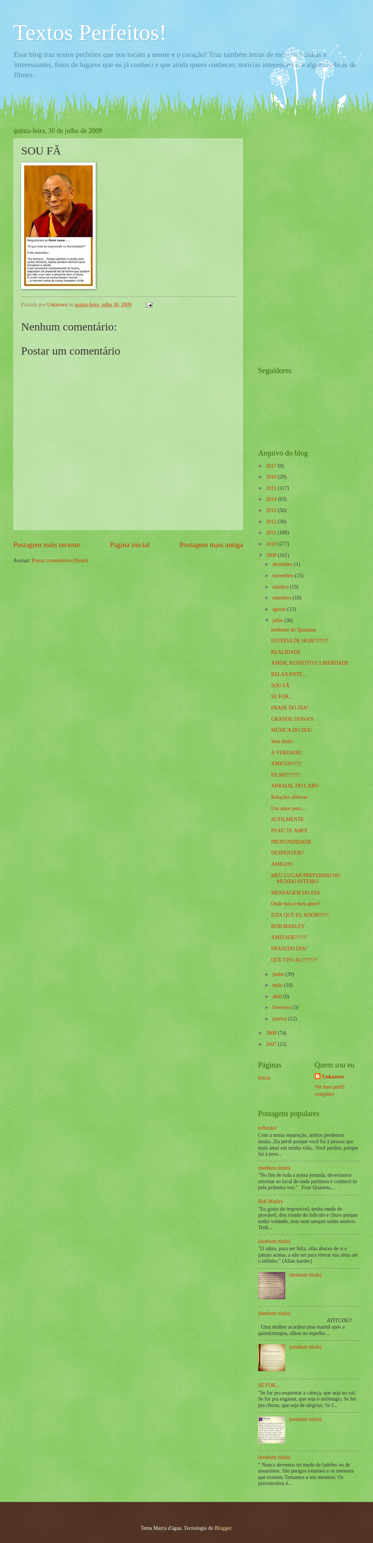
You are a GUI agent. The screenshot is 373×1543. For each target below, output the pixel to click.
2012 (272, 522)
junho (279, 974)
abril (277, 996)
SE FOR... (281, 696)
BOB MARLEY (288, 926)
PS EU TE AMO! (289, 830)
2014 (272, 499)
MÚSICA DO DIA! (291, 730)
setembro (282, 598)
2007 (272, 1044)
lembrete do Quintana (293, 630)
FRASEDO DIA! (289, 948)
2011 (272, 532)
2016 (272, 477)
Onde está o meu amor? (295, 904)
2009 (272, 555)
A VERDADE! (286, 752)
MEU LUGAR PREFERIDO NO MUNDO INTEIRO (305, 879)
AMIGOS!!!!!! (286, 763)
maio (278, 985)
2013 (272, 510)
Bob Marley (270, 1201)
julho (278, 620)
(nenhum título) (274, 1168)
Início (264, 1078)
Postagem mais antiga (211, 545)
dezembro (283, 564)
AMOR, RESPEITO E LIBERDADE (310, 663)
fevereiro (282, 1007)
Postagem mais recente (46, 545)
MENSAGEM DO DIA (295, 893)
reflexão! (267, 1128)
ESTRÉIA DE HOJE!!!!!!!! (299, 641)
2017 (272, 466)
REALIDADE (286, 652)
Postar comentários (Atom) (60, 560)
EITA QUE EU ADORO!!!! (300, 915)
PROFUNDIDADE (291, 842)
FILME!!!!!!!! (285, 775)
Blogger (223, 1528)
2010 (272, 544)
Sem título (281, 741)
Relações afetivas (289, 797)
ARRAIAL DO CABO (294, 786)
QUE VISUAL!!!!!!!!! (294, 960)
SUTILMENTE (287, 819)
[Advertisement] (288, 240)
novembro (283, 575)
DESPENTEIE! (287, 853)
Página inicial (130, 545)
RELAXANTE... (288, 674)
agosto (279, 609)
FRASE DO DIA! (289, 708)
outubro (281, 587)
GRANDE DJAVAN (292, 719)
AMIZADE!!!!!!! (289, 937)
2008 (272, 1033)
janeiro (280, 1019)
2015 (272, 488)
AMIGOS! (282, 864)
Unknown (333, 1077)
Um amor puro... (288, 808)
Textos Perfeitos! (90, 32)
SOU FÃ (280, 685)
